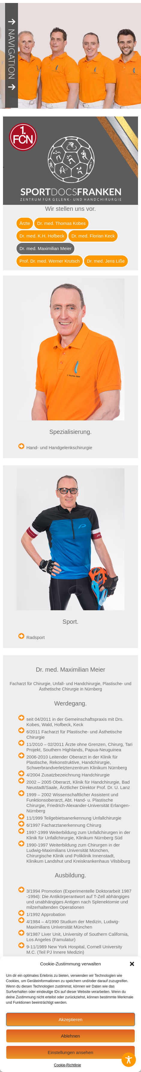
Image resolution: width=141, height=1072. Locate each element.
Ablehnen (70, 1035)
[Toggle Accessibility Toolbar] (128, 1060)
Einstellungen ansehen (70, 1052)
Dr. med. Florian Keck (93, 235)
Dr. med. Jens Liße (106, 261)
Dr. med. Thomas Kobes (61, 223)
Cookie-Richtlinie (67, 1065)
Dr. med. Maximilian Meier (45, 248)
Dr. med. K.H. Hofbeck (42, 235)
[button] (132, 964)
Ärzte (25, 223)
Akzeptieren (70, 1019)
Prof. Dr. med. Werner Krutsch (50, 261)
